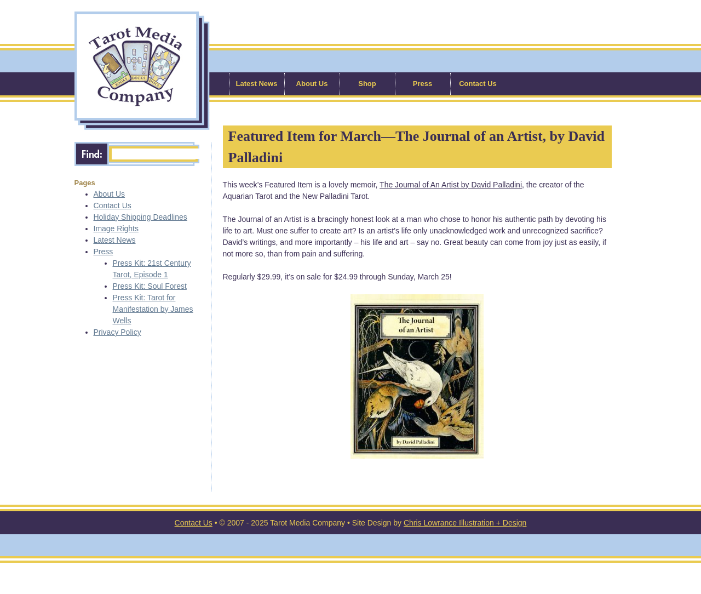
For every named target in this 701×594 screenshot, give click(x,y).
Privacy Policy (117, 332)
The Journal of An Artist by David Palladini (451, 184)
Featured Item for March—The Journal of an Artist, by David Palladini (416, 146)
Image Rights (116, 228)
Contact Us (478, 83)
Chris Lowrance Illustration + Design (465, 522)
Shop (367, 83)
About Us (312, 83)
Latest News (257, 83)
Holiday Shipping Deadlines (140, 217)
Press (422, 83)
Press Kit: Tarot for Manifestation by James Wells (153, 309)
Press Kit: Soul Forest (150, 286)
